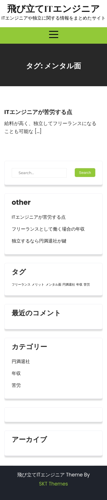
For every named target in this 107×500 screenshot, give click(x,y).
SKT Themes (53, 483)
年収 (16, 373)
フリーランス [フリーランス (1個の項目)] (21, 284)
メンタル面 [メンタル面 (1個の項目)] (53, 284)
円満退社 (21, 361)
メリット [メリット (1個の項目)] (38, 284)
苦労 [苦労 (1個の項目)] (87, 284)
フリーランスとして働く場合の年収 (48, 229)
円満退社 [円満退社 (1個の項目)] (68, 284)
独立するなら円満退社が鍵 (39, 241)
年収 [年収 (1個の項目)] (79, 284)
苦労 (16, 385)
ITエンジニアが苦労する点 (38, 112)
